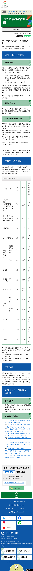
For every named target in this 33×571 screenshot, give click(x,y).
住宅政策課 (8, 472)
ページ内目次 (16, 29)
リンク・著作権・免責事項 (16, 501)
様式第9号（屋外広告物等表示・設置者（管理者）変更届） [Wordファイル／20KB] (17, 444)
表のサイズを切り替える (10, 178)
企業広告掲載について (16, 512)
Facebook (24, 517)
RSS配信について (24, 508)
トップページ (11, 11)
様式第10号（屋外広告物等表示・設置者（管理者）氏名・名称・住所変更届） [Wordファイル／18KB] (18, 451)
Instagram (9, 522)
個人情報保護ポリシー (16, 505)
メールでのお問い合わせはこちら (14, 483)
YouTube (9, 527)
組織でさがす (21, 11)
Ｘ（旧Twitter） (10, 518)
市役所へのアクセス (24, 551)
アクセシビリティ (9, 508)
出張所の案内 (24, 557)
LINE (24, 522)
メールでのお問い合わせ (8, 551)
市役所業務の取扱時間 (9, 557)
